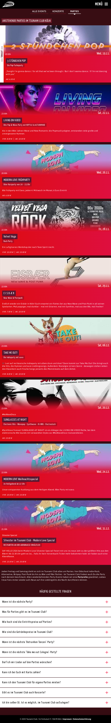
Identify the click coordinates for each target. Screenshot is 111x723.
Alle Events (39, 11)
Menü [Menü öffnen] (102, 4)
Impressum (67, 719)
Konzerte (58, 11)
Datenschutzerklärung (82, 719)
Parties (74, 11)
